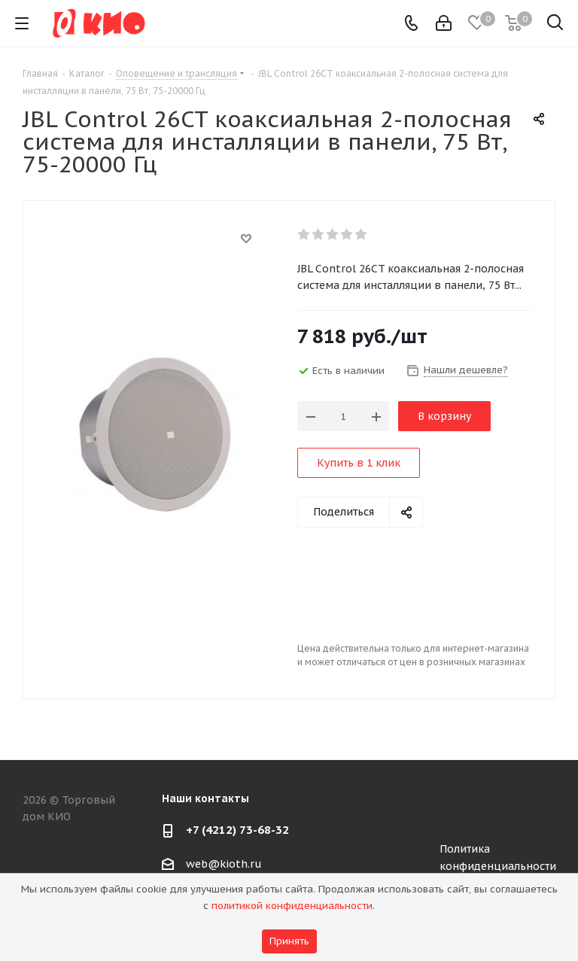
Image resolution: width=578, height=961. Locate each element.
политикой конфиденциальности (292, 905)
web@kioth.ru (224, 864)
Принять (289, 941)
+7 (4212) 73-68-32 (237, 830)
